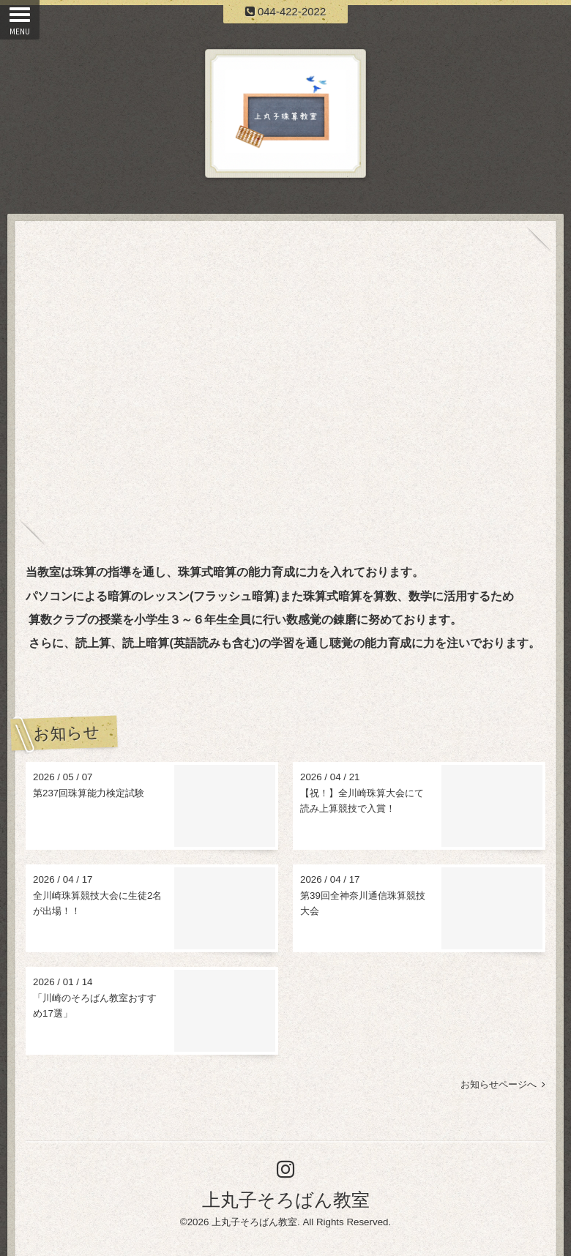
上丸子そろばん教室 (286, 1199)
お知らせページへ (502, 1084)
